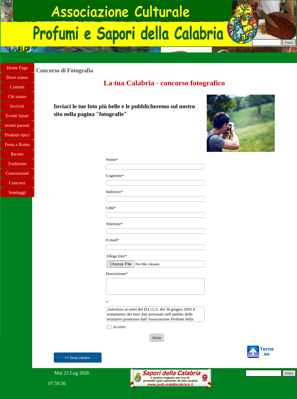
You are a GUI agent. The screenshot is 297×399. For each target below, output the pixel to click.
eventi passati (17, 125)
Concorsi (17, 182)
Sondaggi (17, 192)
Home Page (17, 67)
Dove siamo (17, 77)
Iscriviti (17, 106)
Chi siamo (17, 96)
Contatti (17, 86)
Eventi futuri (17, 115)
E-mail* (112, 240)
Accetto (119, 326)
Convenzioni (17, 173)
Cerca (289, 42)
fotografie (111, 114)
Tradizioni (17, 163)
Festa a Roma (17, 144)
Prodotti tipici (17, 134)
